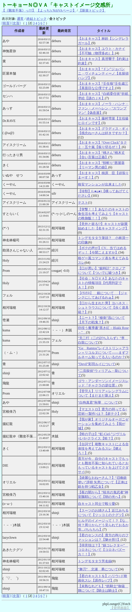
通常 (20, 18)
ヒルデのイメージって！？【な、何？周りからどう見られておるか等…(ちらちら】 (103, 525)
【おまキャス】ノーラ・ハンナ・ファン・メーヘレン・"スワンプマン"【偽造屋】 (103, 108)
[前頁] (6, 23)
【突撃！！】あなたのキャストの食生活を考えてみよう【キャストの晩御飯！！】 (103, 214)
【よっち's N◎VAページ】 (56, 10)
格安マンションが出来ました (100, 184)
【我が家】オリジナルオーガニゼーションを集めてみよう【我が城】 (103, 424)
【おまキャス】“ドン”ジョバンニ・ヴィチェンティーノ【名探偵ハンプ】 (103, 73)
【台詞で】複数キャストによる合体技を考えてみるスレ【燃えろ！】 (103, 448)
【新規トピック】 (92, 10)
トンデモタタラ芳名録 (95, 561)
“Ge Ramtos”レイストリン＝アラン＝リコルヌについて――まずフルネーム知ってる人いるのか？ (103, 352)
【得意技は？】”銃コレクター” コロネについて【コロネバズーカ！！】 (103, 550)
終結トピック (36, 18)
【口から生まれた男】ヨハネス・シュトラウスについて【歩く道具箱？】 (103, 307)
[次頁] (16, 23)
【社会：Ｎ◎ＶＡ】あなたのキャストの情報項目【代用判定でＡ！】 (103, 283)
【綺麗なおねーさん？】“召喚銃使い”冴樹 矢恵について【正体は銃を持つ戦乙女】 (103, 482)
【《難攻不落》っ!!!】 (18, 10)
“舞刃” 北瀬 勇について (98, 569)
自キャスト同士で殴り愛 (96, 503)
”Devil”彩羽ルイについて (97, 364)
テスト (83, 202)
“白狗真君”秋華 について (98, 402)
